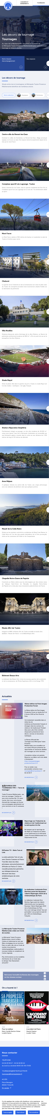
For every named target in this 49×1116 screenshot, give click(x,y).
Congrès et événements (24, 2)
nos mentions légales (44, 1103)
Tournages (41, 3)
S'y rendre (5, 1088)
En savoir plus (29, 777)
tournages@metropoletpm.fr (33, 771)
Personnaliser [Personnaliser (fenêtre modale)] (33, 1112)
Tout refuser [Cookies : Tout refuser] (21, 1112)
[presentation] (47, 63)
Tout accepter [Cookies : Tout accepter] (7, 1112)
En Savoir (12, 63)
